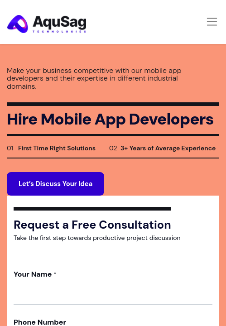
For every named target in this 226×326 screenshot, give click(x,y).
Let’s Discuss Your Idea (55, 183)
